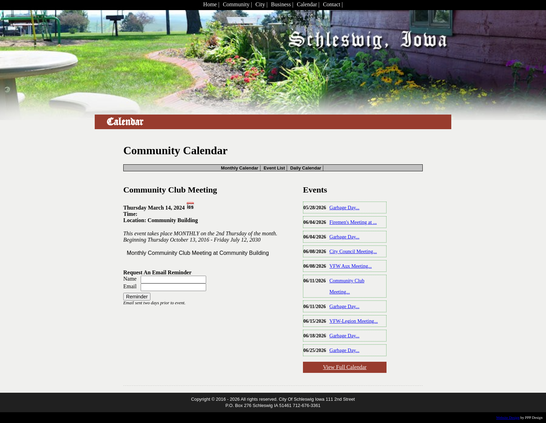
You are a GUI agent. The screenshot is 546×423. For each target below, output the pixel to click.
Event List (274, 168)
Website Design (508, 418)
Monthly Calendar (239, 168)
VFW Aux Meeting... (350, 266)
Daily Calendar (305, 168)
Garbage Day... (344, 207)
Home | (211, 4)
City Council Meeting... (353, 251)
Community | (237, 4)
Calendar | (308, 4)
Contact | (333, 4)
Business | (282, 4)
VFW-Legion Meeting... (353, 321)
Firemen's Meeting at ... (353, 222)
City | (262, 4)
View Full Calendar (344, 367)
